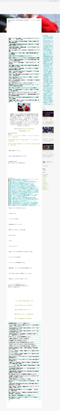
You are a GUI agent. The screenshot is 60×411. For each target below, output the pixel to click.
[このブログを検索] (55, 1)
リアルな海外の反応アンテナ (46, 185)
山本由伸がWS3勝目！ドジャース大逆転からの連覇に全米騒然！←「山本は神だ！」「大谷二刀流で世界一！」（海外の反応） (48, 118)
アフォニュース (44, 177)
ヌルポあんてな (44, 182)
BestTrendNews (45, 175)
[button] (8, 24)
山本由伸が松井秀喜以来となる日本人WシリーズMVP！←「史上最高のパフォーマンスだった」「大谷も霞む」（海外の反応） (48, 151)
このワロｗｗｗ (44, 178)
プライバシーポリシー (45, 166)
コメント (44, 170)
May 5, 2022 (27, 130)
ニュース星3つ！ (45, 181)
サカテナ (44, 179)
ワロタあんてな (44, 186)
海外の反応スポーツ (49, 161)
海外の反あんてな (45, 187)
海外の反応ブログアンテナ (46, 189)
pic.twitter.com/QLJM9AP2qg (27, 128)
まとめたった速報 (45, 183)
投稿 (44, 169)
